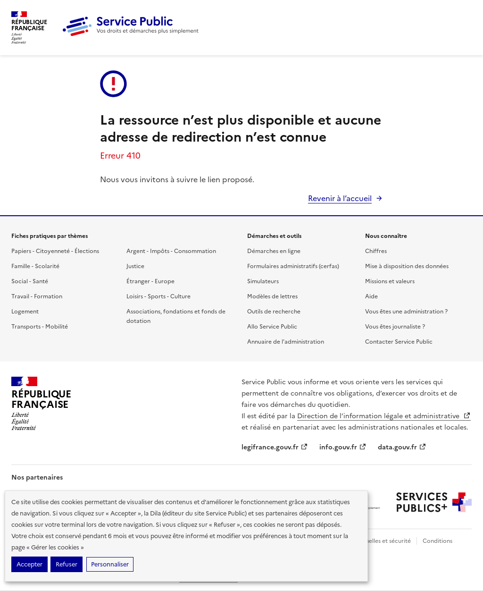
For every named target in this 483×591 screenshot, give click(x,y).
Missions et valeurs (390, 281)
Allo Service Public (272, 326)
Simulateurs (263, 281)
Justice (135, 266)
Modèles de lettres (272, 296)
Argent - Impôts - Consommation (171, 251)
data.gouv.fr (402, 447)
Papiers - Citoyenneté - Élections (55, 251)
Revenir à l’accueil (340, 198)
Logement (25, 311)
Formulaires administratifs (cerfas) (293, 266)
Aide (371, 296)
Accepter (29, 564)
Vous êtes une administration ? (406, 311)
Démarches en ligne (273, 251)
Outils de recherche (273, 311)
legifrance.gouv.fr (275, 447)
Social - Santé (29, 281)
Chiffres (376, 251)
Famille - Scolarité (35, 266)
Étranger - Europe (150, 281)
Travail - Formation (36, 296)
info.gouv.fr (342, 447)
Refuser (66, 564)
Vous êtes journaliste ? (395, 326)
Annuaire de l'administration (285, 342)
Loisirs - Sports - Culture (158, 296)
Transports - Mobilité (39, 326)
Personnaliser (110, 564)
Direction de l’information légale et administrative (384, 416)
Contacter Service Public (399, 342)
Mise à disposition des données (407, 266)
